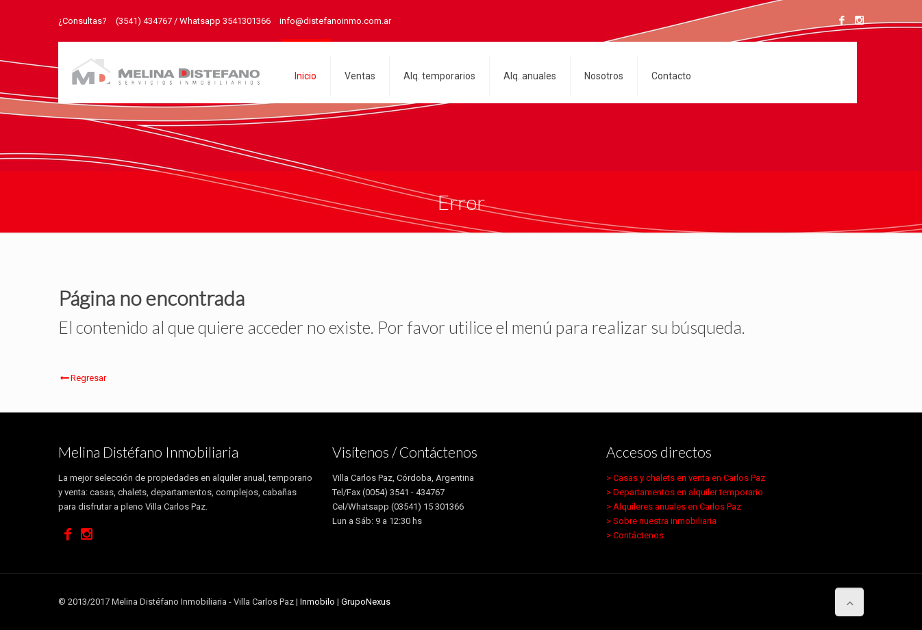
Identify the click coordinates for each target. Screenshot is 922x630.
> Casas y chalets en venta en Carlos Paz (685, 478)
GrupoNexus (365, 601)
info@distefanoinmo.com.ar (335, 21)
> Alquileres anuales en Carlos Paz (673, 506)
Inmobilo (317, 601)
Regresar (82, 378)
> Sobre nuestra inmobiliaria (661, 521)
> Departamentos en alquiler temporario (684, 492)
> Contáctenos (635, 535)
